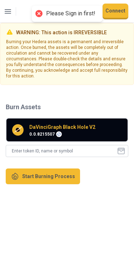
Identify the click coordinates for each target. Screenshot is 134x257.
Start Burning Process (43, 176)
